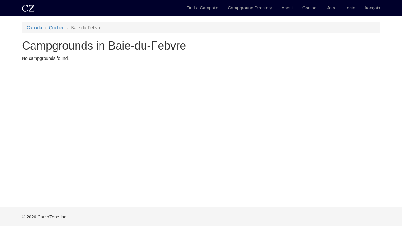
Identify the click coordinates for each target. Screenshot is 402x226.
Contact (310, 7)
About (287, 7)
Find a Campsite (202, 7)
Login (350, 7)
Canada (34, 27)
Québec (56, 27)
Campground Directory (250, 7)
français (372, 7)
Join (331, 7)
